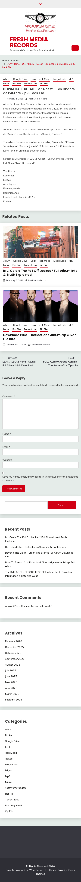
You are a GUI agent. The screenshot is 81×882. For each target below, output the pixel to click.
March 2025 (12, 693)
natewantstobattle (16, 787)
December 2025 (14, 647)
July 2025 (10, 670)
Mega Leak (59, 79)
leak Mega (44, 79)
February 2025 (13, 699)
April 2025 (11, 688)
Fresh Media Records (29, 42)
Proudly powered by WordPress (24, 870)
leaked (8, 758)
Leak (33, 79)
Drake (8, 735)
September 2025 (15, 658)
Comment (8, 396)
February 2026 (13, 641)
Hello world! (45, 606)
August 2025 (12, 664)
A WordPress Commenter (19, 606)
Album (6, 79)
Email (6, 446)
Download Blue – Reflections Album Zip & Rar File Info (39, 337)
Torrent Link (30, 83)
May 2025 (11, 682)
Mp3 (71, 79)
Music (6, 83)
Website (7, 459)
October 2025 (13, 652)
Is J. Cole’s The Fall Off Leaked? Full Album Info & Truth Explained (40, 272)
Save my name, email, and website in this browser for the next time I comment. (40, 478)
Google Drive (20, 79)
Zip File (44, 83)
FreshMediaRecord (37, 98)
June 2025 (11, 676)
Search (61, 505)
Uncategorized (13, 805)
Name (6, 433)
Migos (8, 770)
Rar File (16, 83)
